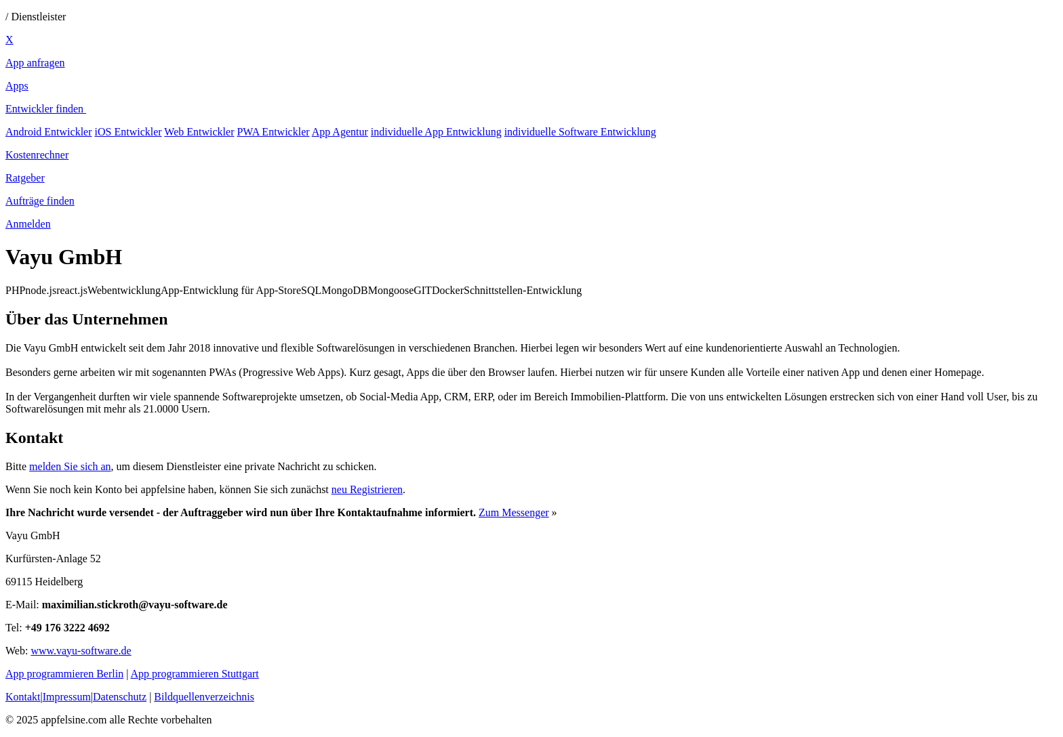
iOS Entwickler (128, 132)
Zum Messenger (514, 512)
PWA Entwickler (273, 132)
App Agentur (340, 132)
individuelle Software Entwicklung (580, 132)
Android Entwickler (48, 132)
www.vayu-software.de (81, 650)
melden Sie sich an (70, 466)
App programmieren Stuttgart (195, 673)
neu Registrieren (367, 489)
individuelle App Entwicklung (436, 132)
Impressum (67, 696)
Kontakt (23, 696)
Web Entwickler (199, 132)
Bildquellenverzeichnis (204, 696)
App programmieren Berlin (64, 673)
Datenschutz (119, 696)
